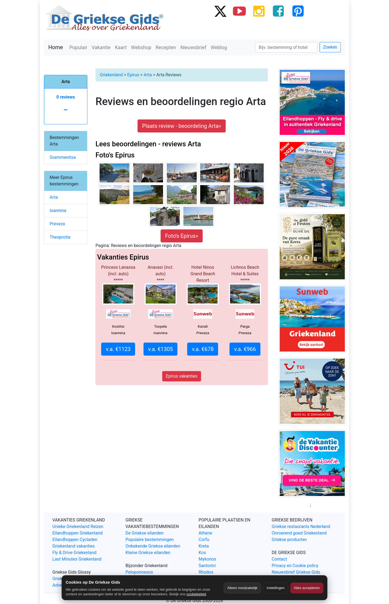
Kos (202, 552)
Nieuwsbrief (193, 47)
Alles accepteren (307, 588)
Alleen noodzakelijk (242, 588)
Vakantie (101, 47)
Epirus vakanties (181, 376)
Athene (205, 533)
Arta (148, 74)
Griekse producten (289, 539)
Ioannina (58, 210)
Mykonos (207, 559)
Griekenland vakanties (73, 546)
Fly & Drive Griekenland (74, 552)
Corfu (204, 539)
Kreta (204, 546)
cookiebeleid (196, 594)
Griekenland (111, 74)
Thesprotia (60, 237)
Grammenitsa (63, 157)
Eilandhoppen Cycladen (74, 539)
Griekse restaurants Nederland (301, 526)
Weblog (219, 47)
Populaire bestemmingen (150, 539)
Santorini (207, 565)
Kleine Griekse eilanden (148, 552)
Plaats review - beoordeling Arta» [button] (181, 126)
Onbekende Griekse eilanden (153, 546)
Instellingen (276, 588)
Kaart (121, 47)
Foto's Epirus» (181, 236)
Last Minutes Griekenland (76, 559)
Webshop (141, 47)
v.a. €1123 (118, 349)
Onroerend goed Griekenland (299, 533)
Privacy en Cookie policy (295, 565)
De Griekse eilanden (145, 533)
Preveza (57, 223)
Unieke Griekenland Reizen (77, 526)
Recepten (166, 47)
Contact (279, 559)
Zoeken (330, 47)
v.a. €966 (245, 349)
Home (55, 47)
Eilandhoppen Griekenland (77, 533)
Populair (78, 47)
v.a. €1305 (160, 349)
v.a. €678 (202, 349)
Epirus (133, 74)
